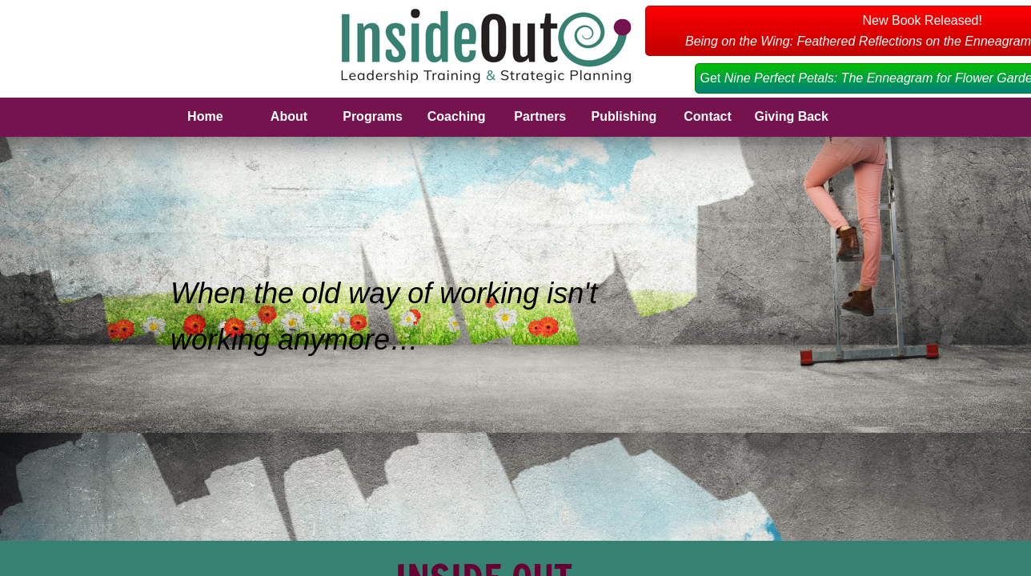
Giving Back (791, 116)
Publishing (624, 116)
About (289, 116)
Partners (540, 116)
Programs (373, 116)
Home (205, 116)
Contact (708, 116)
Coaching (456, 116)
